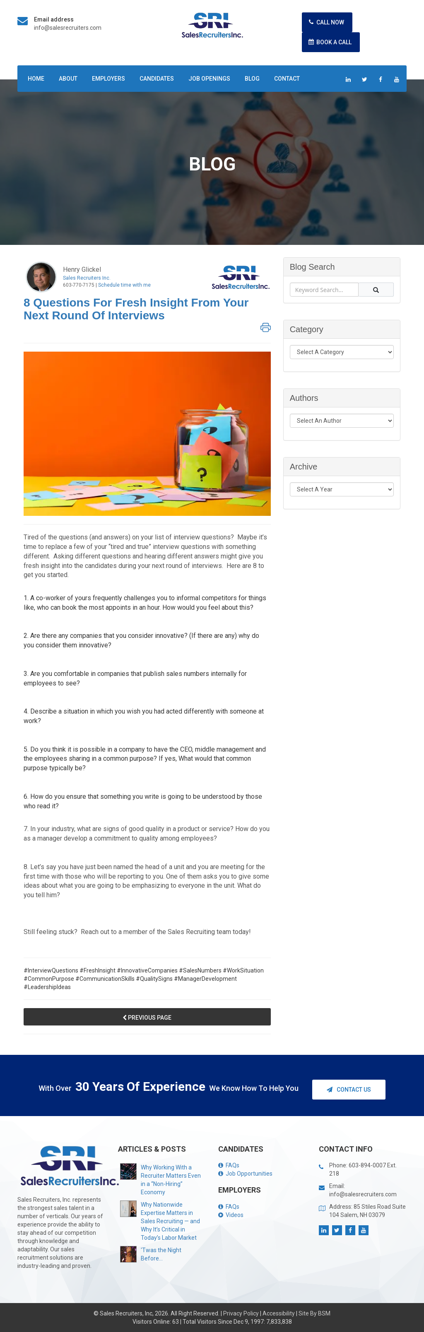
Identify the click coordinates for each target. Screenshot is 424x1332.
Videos (230, 1215)
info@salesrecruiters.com (67, 27)
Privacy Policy (241, 1313)
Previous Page (147, 1017)
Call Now (325, 22)
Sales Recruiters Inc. (87, 278)
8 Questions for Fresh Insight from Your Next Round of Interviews (136, 309)
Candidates (157, 78)
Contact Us (349, 1089)
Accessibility (279, 1313)
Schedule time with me (124, 285)
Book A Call (329, 42)
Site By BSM (314, 1313)
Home (36, 78)
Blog (252, 78)
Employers (108, 78)
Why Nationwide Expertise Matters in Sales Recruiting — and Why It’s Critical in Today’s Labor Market (170, 1221)
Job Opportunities (245, 1173)
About (68, 78)
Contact (287, 78)
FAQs (228, 1165)
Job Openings (209, 78)
